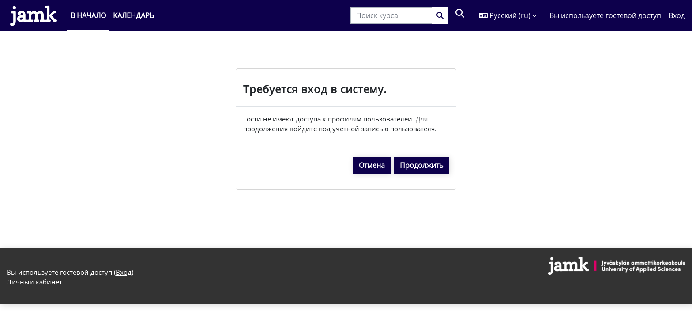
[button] (460, 15)
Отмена (372, 167)
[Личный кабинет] (33, 15)
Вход (677, 15)
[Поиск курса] (391, 15)
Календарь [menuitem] (133, 15)
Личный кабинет (35, 285)
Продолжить (421, 167)
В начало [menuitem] (88, 15)
